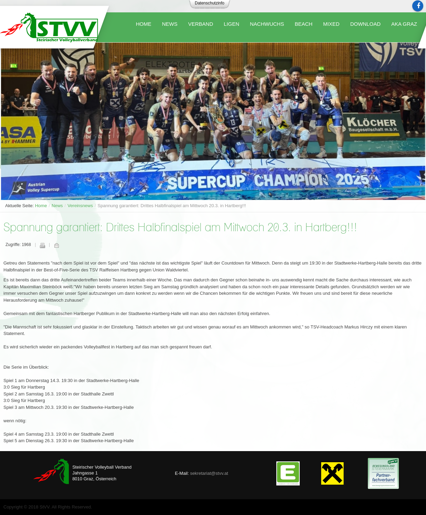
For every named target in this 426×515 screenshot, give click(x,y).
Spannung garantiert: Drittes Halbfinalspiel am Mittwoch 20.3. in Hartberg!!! (180, 228)
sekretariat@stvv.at (209, 473)
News (57, 205)
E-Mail (56, 245)
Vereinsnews (80, 205)
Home (41, 205)
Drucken (42, 245)
